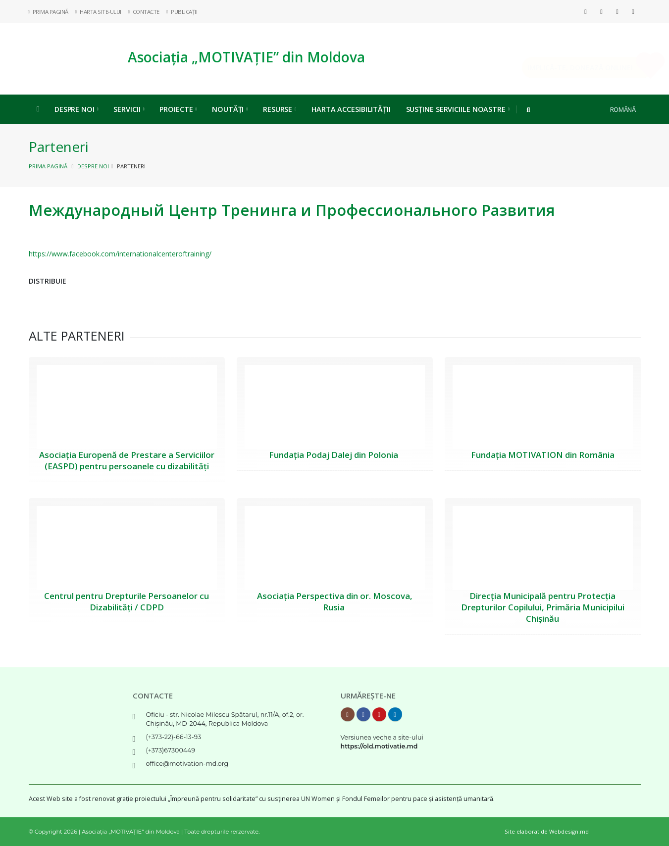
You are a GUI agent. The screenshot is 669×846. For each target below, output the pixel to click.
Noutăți (230, 109)
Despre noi (76, 109)
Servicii (128, 109)
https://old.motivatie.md (379, 746)
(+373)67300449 (171, 750)
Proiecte (178, 109)
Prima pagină (48, 166)
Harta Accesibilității (351, 109)
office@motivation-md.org (187, 763)
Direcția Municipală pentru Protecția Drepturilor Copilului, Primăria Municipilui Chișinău (542, 607)
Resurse (279, 109)
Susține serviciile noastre (458, 109)
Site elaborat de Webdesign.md (547, 831)
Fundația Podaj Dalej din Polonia (334, 454)
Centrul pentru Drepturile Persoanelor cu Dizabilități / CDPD (126, 601)
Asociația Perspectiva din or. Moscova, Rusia (334, 601)
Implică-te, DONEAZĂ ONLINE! (566, 67)
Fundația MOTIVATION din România (543, 454)
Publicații (182, 11)
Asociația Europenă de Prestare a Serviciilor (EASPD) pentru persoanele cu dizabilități (126, 460)
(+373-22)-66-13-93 (174, 737)
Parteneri (59, 146)
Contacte (144, 11)
